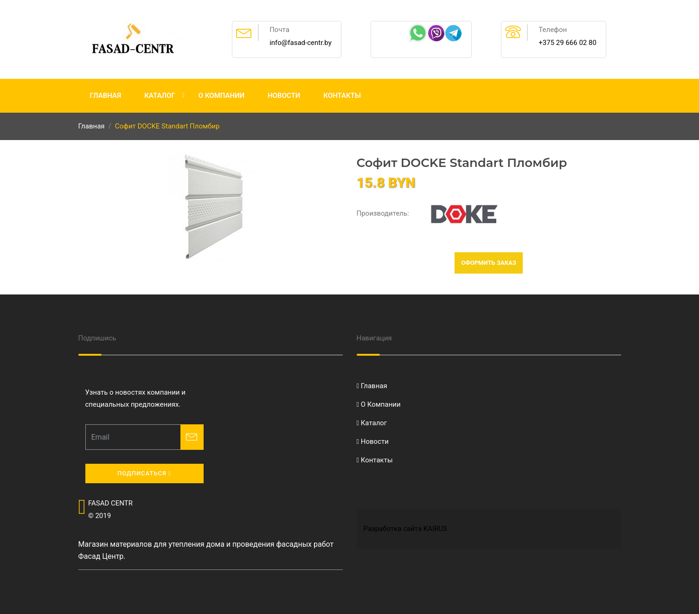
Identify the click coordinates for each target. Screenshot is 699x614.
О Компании (221, 95)
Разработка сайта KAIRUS (405, 528)
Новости (284, 95)
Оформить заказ (488, 262)
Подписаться (144, 473)
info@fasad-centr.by (300, 42)
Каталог (159, 95)
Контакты (342, 95)
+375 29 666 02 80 (567, 42)
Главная (106, 95)
